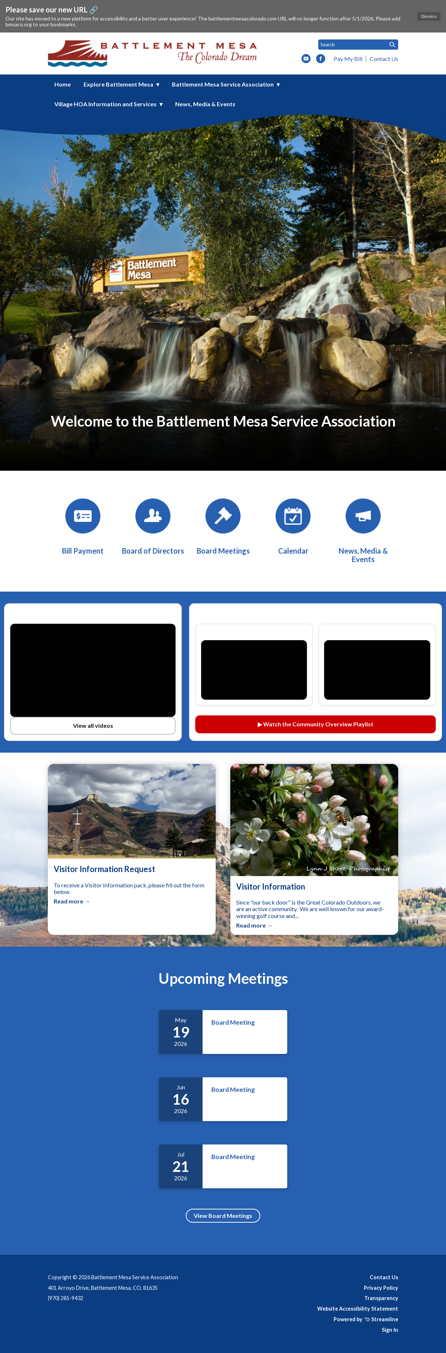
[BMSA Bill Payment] (83, 526)
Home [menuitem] (62, 84)
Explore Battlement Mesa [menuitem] (118, 84)
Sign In (390, 1330)
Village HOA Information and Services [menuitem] (105, 103)
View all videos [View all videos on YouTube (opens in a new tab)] (93, 725)
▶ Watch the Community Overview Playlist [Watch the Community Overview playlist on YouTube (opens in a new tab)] (315, 724)
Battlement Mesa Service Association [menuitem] (223, 84)
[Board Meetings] (223, 526)
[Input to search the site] (358, 44)
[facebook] (320, 59)
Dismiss (429, 16)
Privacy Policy (381, 1288)
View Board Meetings (223, 1215)
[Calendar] (293, 526)
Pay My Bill (348, 58)
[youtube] (306, 59)
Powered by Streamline (366, 1319)
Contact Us (384, 58)
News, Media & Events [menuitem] (205, 103)
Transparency (381, 1298)
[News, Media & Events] (363, 530)
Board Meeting (233, 1022)
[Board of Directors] (153, 526)
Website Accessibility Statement (357, 1309)
